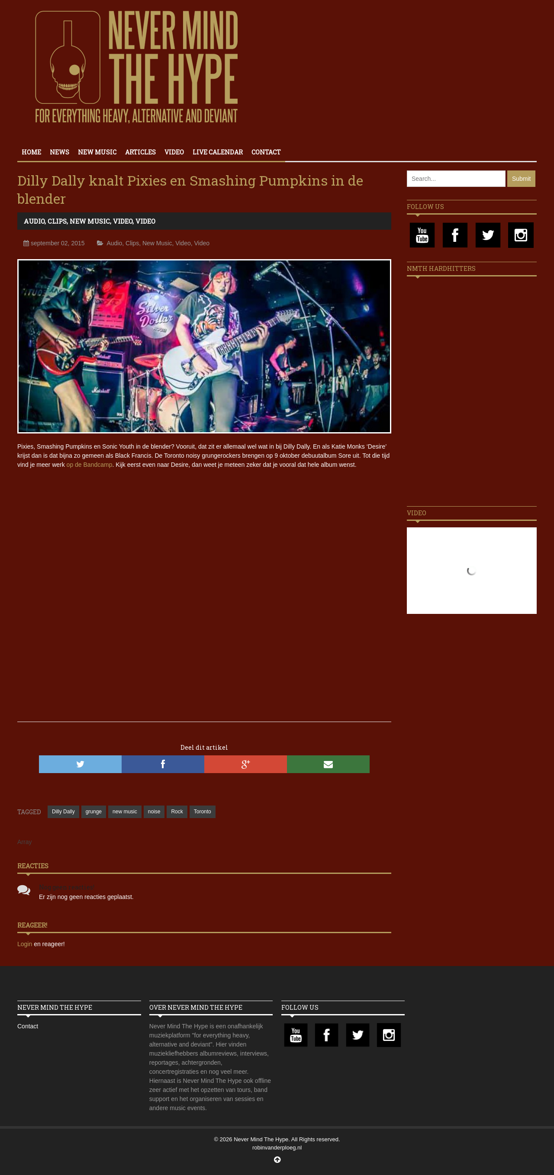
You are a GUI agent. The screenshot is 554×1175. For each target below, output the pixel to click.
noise (154, 812)
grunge (94, 812)
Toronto (202, 812)
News (59, 152)
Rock (177, 812)
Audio (34, 221)
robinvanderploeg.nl (277, 1147)
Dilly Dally (63, 812)
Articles (140, 152)
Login (25, 944)
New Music (97, 152)
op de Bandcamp (90, 464)
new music (125, 812)
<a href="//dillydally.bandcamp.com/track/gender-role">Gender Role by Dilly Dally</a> (204, 671)
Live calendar (218, 152)
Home (31, 152)
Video (174, 152)
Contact (266, 152)
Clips (57, 221)
